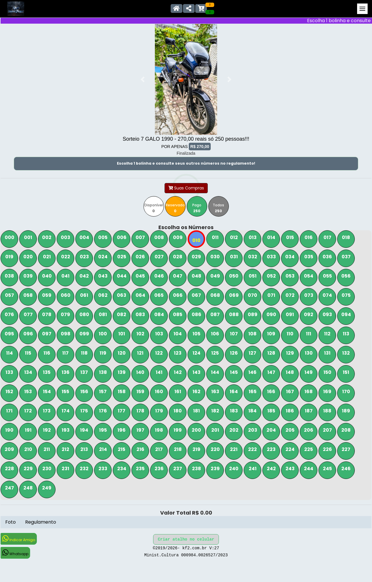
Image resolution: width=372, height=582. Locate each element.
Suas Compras (186, 188)
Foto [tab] (10, 522)
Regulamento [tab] (40, 522)
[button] (142, 79)
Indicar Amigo (18, 538)
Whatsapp (15, 552)
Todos (218, 208)
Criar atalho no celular (186, 539)
